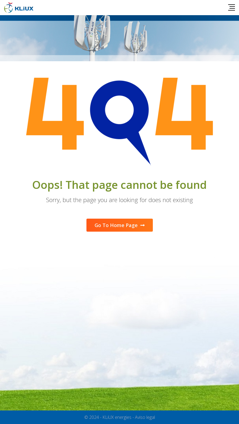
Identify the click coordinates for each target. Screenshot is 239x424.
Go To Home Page (120, 225)
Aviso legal (145, 417)
